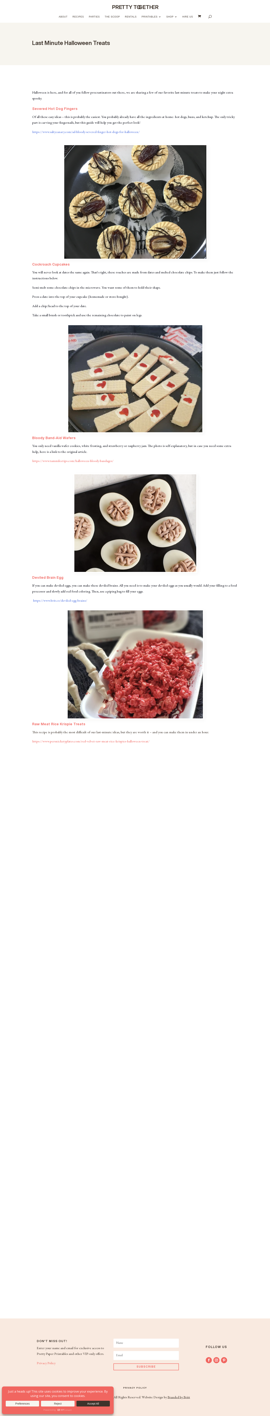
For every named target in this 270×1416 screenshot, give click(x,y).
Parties (94, 16)
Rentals (131, 16)
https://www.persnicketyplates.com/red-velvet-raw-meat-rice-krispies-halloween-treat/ (90, 741)
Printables (149, 16)
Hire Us (187, 16)
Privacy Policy (46, 1363)
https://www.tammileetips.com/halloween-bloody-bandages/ (72, 461)
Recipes (78, 16)
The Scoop (112, 16)
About (63, 16)
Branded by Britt (179, 1397)
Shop (170, 16)
